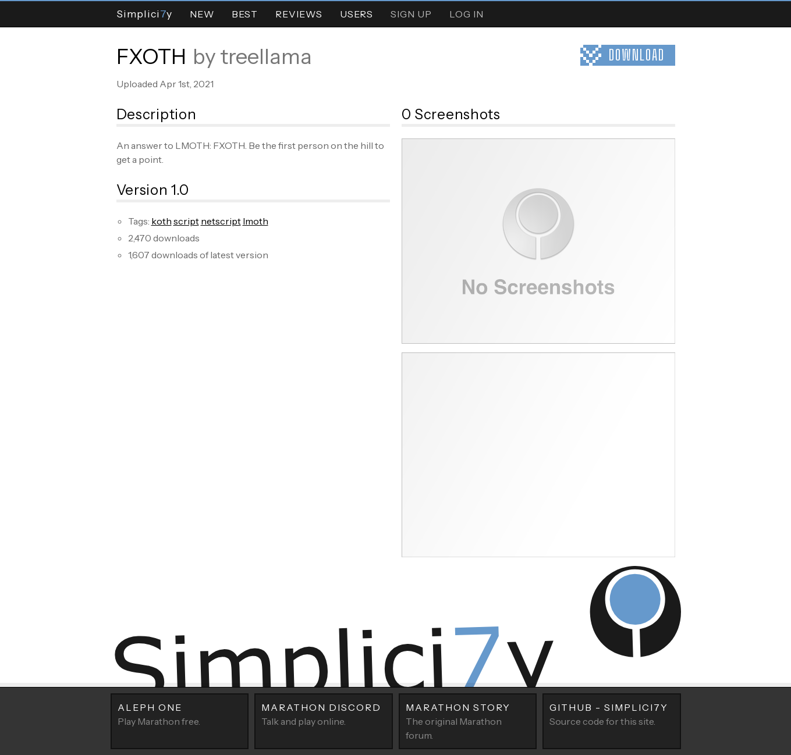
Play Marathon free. (180, 713)
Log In (466, 14)
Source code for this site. (611, 713)
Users (356, 14)
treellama (266, 56)
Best (245, 14)
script (186, 221)
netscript (221, 221)
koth (161, 221)
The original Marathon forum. (468, 720)
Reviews (298, 14)
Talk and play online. (323, 713)
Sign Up (411, 14)
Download (637, 55)
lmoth (255, 221)
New (202, 14)
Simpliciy (144, 14)
